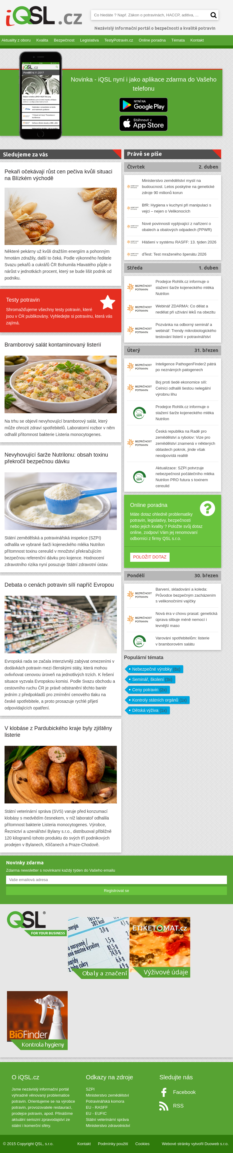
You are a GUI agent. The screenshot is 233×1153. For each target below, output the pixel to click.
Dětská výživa (149, 710)
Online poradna (152, 40)
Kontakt (197, 40)
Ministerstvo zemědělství (107, 1095)
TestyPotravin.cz (118, 40)
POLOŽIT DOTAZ (150, 557)
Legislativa (89, 40)
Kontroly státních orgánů (159, 700)
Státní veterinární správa (107, 1119)
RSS (178, 1106)
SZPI (90, 1089)
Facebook (184, 1092)
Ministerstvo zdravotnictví (108, 1125)
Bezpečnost (64, 40)
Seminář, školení (152, 679)
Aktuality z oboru (16, 40)
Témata (178, 40)
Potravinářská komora (105, 1101)
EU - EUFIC (96, 1113)
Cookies (142, 1143)
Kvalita (42, 40)
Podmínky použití (113, 1143)
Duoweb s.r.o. (216, 1143)
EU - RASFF (97, 1107)
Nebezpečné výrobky (156, 669)
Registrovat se (116, 890)
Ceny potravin (149, 689)
